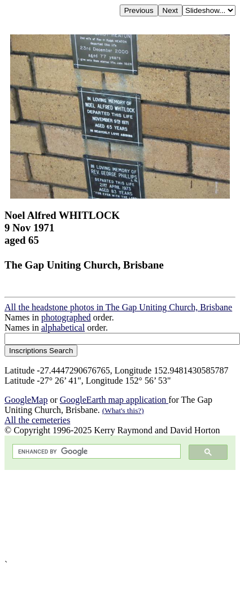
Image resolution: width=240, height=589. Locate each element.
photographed (66, 317)
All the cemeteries (37, 420)
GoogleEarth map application (114, 400)
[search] (95, 451)
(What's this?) (123, 410)
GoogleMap (26, 400)
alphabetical (63, 327)
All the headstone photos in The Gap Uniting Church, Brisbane (118, 307)
